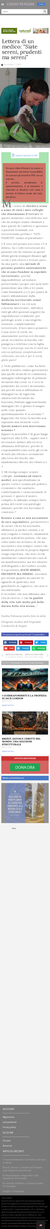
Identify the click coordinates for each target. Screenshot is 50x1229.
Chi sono (7, 1141)
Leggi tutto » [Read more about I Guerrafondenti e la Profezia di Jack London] (8, 705)
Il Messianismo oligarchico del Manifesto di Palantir (20, 1177)
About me (7, 1146)
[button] (2, 4)
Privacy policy (9, 1127)
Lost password (9, 1122)
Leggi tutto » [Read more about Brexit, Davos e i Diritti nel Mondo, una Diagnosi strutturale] (8, 751)
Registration (8, 1117)
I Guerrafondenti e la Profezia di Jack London (24, 697)
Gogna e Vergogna (13, 1191)
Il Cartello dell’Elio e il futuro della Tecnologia (23, 1185)
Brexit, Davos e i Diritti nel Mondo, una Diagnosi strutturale (21, 741)
